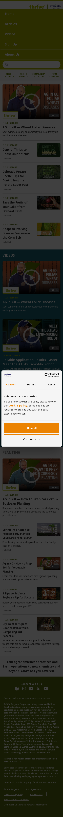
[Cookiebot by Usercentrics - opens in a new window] (45, 375)
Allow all (32, 428)
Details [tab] (31, 384)
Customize (31, 439)
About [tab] (51, 384)
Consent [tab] (11, 384)
